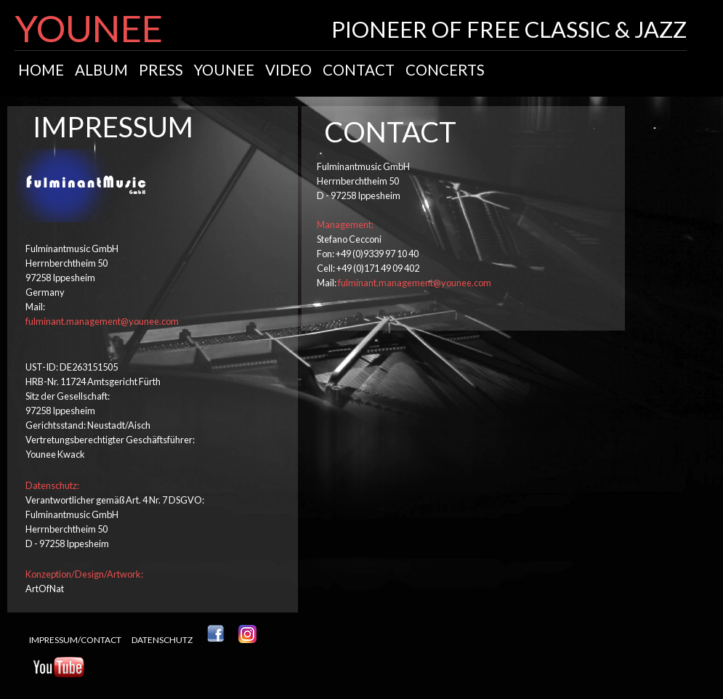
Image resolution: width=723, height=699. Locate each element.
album (101, 69)
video (288, 69)
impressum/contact (75, 639)
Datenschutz (162, 639)
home (41, 69)
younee (224, 69)
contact (359, 69)
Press (161, 69)
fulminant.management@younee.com (102, 321)
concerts (445, 69)
